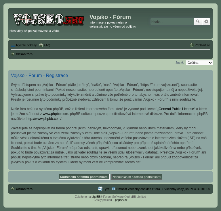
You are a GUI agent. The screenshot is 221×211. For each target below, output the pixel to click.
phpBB (96, 196)
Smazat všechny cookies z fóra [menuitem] (138, 189)
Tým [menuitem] (106, 189)
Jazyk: (180, 62)
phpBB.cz (121, 200)
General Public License (176, 109)
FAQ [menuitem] (47, 45)
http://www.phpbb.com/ (43, 119)
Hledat (198, 21)
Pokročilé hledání (206, 21)
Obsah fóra (24, 189)
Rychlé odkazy (26, 45)
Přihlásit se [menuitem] (202, 45)
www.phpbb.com (55, 114)
